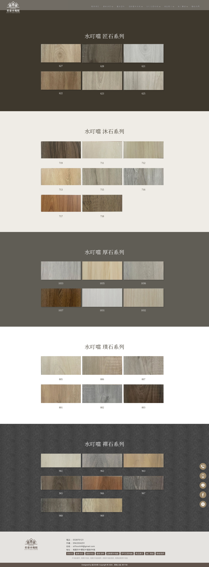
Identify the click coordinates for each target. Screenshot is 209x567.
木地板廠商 (76, 558)
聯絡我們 (196, 6)
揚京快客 (95, 565)
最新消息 (108, 6)
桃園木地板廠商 (95, 558)
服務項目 (95, 6)
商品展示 (169, 6)
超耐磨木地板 (135, 6)
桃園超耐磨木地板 (121, 558)
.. (113, 565)
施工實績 (183, 6)
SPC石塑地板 (153, 6)
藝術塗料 (121, 6)
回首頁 (70, 553)
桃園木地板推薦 (108, 558)
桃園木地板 (85, 558)
